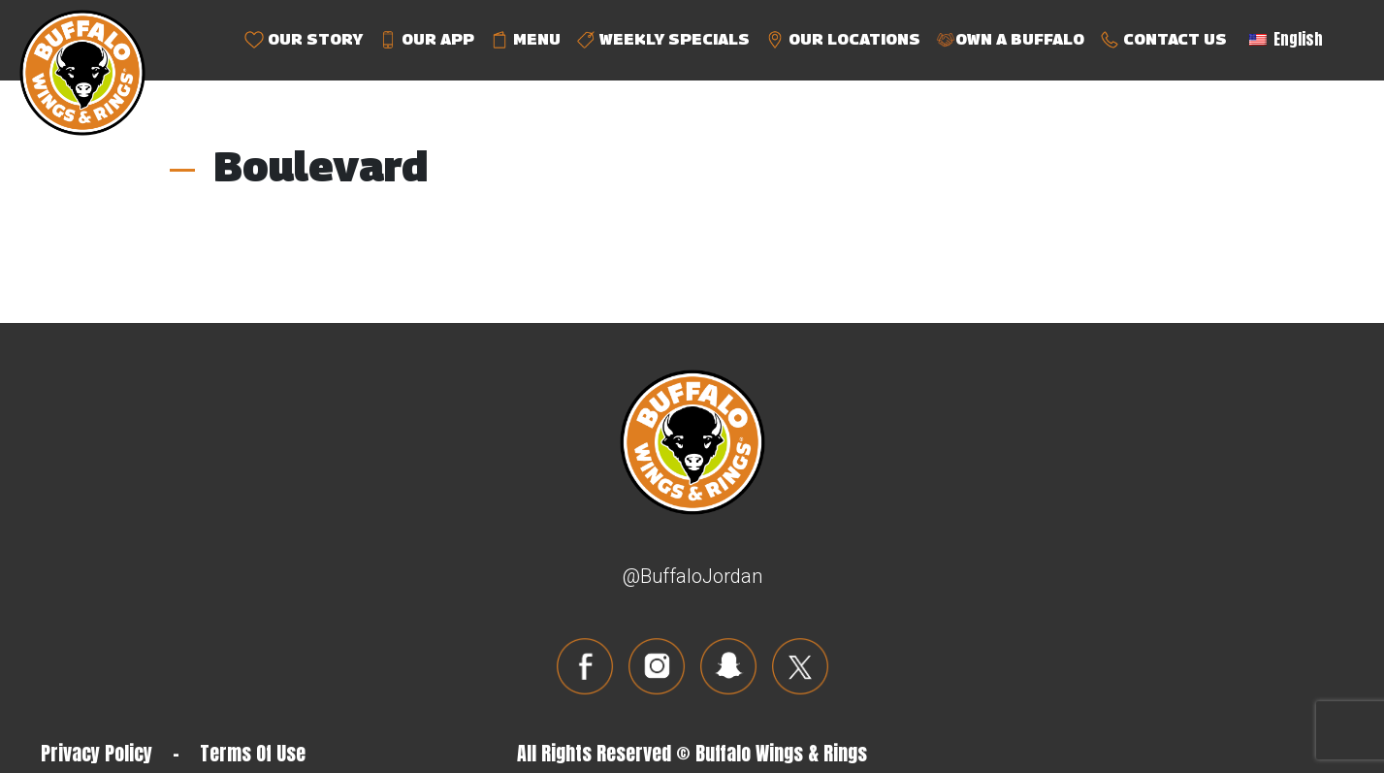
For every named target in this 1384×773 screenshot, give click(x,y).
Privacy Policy (96, 753)
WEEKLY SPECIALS (663, 40)
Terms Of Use (253, 753)
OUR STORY (303, 40)
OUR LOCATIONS (842, 40)
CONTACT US (1163, 40)
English (1286, 38)
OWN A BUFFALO (1010, 40)
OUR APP (426, 40)
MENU (525, 40)
